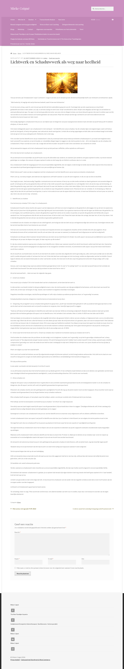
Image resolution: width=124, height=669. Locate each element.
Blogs (12, 29)
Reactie (18, 532)
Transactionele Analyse (47, 19)
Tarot (81, 29)
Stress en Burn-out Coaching (49, 24)
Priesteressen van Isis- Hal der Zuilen (22, 44)
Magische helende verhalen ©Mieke (22, 39)
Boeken (31, 19)
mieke (45, 58)
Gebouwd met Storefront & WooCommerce (35, 660)
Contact (30, 29)
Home (12, 19)
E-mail (50, 559)
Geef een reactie (54, 58)
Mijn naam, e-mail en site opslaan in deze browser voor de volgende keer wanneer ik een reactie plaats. (50, 568)
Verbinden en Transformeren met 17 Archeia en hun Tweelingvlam (59, 39)
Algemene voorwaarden (44, 29)
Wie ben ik (21, 19)
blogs (19, 53)
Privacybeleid (15, 660)
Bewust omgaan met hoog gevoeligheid (23, 24)
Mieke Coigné (20, 8)
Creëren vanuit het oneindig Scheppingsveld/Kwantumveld (92, 509)
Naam (17, 559)
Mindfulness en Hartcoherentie (66, 29)
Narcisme (61, 19)
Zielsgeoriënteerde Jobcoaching (73, 24)
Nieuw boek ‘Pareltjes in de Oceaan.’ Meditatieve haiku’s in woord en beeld (35, 34)
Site (83, 559)
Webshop (21, 29)
